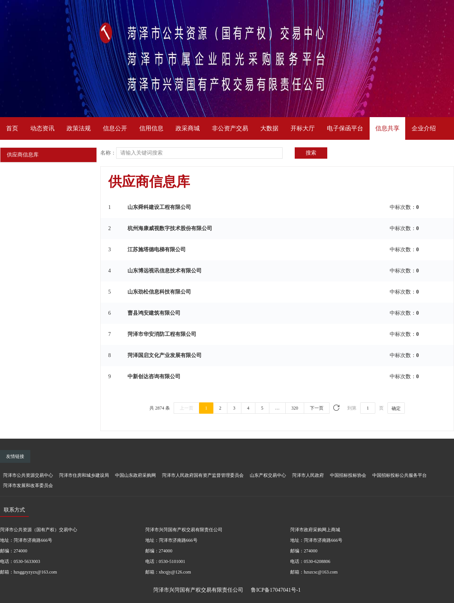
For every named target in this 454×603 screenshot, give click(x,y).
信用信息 (151, 128)
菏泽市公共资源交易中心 (28, 475)
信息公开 (115, 128)
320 (294, 408)
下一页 (316, 408)
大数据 (269, 128)
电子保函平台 (345, 128)
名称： (108, 153)
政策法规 (79, 128)
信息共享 (387, 128)
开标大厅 (303, 128)
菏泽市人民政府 (308, 475)
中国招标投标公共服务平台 (399, 475)
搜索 (311, 153)
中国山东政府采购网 (135, 475)
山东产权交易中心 (268, 475)
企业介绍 (424, 128)
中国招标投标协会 (348, 475)
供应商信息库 (23, 155)
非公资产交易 (230, 128)
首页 (12, 128)
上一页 (186, 408)
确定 (396, 408)
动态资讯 (42, 128)
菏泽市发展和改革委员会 (28, 485)
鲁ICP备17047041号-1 (275, 590)
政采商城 (188, 128)
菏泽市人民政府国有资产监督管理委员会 (203, 475)
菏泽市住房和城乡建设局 (84, 475)
